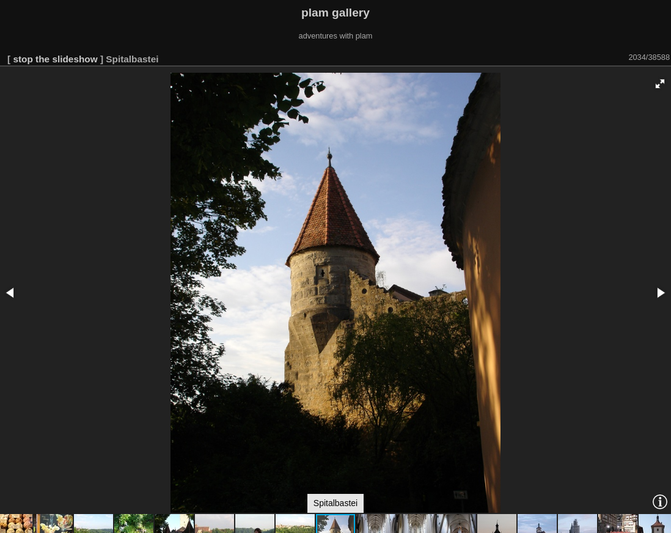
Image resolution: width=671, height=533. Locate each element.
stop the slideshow (55, 59)
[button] (660, 84)
